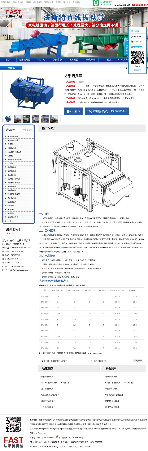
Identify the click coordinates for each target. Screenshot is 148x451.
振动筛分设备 (13, 136)
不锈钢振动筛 (96, 420)
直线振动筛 (48, 2)
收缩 (126, 46)
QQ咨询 (73, 111)
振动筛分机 (60, 420)
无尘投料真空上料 (15, 152)
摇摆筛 (10, 144)
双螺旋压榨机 (67, 424)
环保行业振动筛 (14, 194)
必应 (106, 424)
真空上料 (66, 2)
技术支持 (73, 59)
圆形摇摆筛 (5, 2)
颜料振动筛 (12, 190)
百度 (102, 424)
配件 (9, 221)
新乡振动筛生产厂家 (47, 420)
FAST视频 (107, 59)
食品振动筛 (12, 167)
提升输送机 (12, 202)
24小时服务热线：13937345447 (107, 111)
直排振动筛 (116, 420)
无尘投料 (76, 2)
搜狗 (94, 424)
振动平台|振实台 (48, 424)
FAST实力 (123, 59)
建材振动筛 (12, 186)
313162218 (137, 42)
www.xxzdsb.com (95, 353)
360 (98, 424)
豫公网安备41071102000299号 (71, 438)
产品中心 (41, 59)
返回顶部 (137, 70)
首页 (8, 59)
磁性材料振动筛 (14, 183)
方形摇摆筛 (135, 420)
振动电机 (11, 209)
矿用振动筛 (12, 198)
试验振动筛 (37, 2)
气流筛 (10, 163)
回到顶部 (138, 360)
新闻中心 (57, 59)
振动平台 (11, 213)
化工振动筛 (12, 175)
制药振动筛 (12, 171)
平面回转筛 (101, 361)
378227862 (137, 47)
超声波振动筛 (17, 2)
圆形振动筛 (69, 420)
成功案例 (90, 59)
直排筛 (58, 2)
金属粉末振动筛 (14, 179)
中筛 (109, 424)
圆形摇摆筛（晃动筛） (59, 361)
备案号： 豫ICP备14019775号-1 (43, 438)
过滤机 (10, 156)
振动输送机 (36, 424)
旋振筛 (28, 2)
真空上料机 (87, 424)
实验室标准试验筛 (15, 160)
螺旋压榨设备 (13, 217)
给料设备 (11, 206)
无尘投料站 (78, 424)
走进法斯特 (24, 59)
